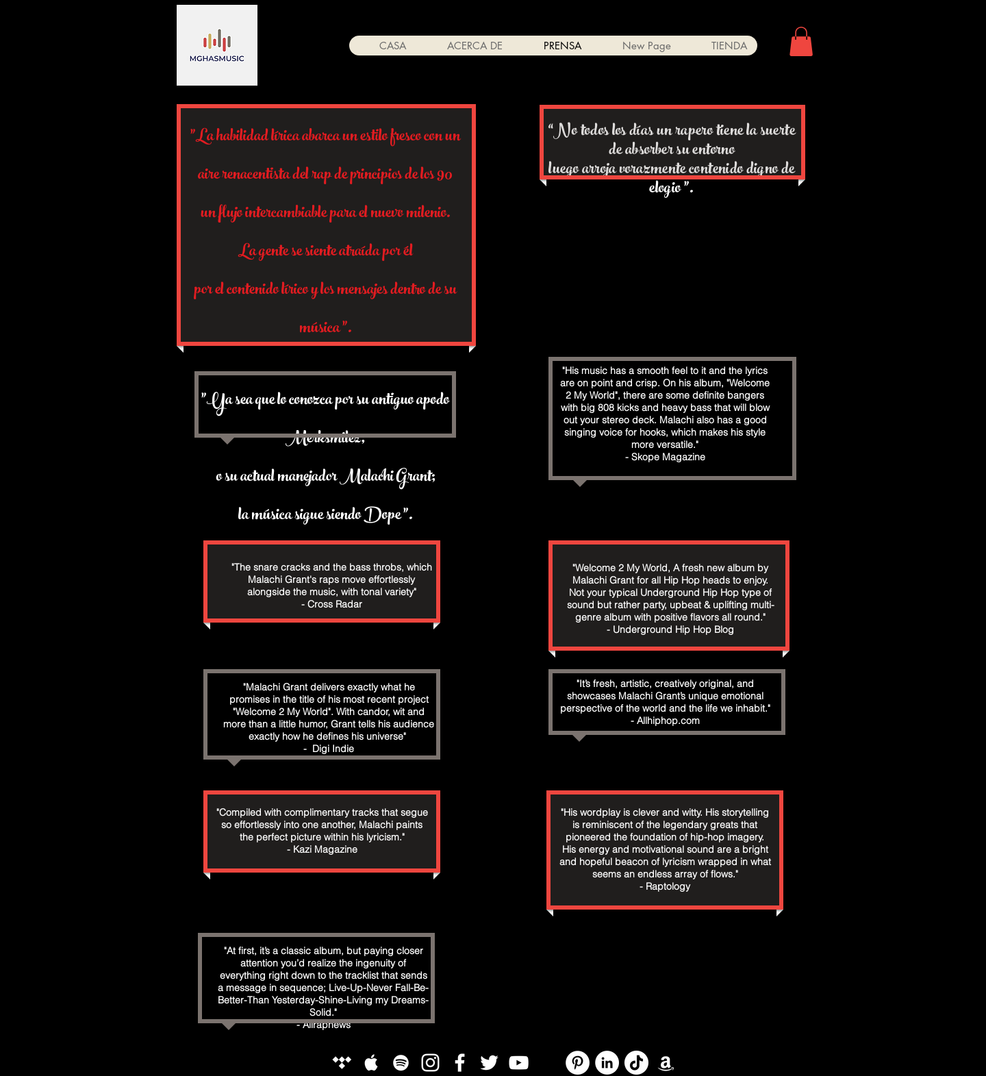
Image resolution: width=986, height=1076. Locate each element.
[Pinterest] (578, 1063)
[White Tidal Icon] (342, 1063)
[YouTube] (548, 1063)
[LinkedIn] (607, 1063)
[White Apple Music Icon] (371, 1063)
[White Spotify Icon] (401, 1063)
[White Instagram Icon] (430, 1063)
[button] (801, 41)
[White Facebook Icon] (460, 1063)
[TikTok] (636, 1063)
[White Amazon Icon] (666, 1063)
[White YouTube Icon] (519, 1063)
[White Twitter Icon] (489, 1063)
